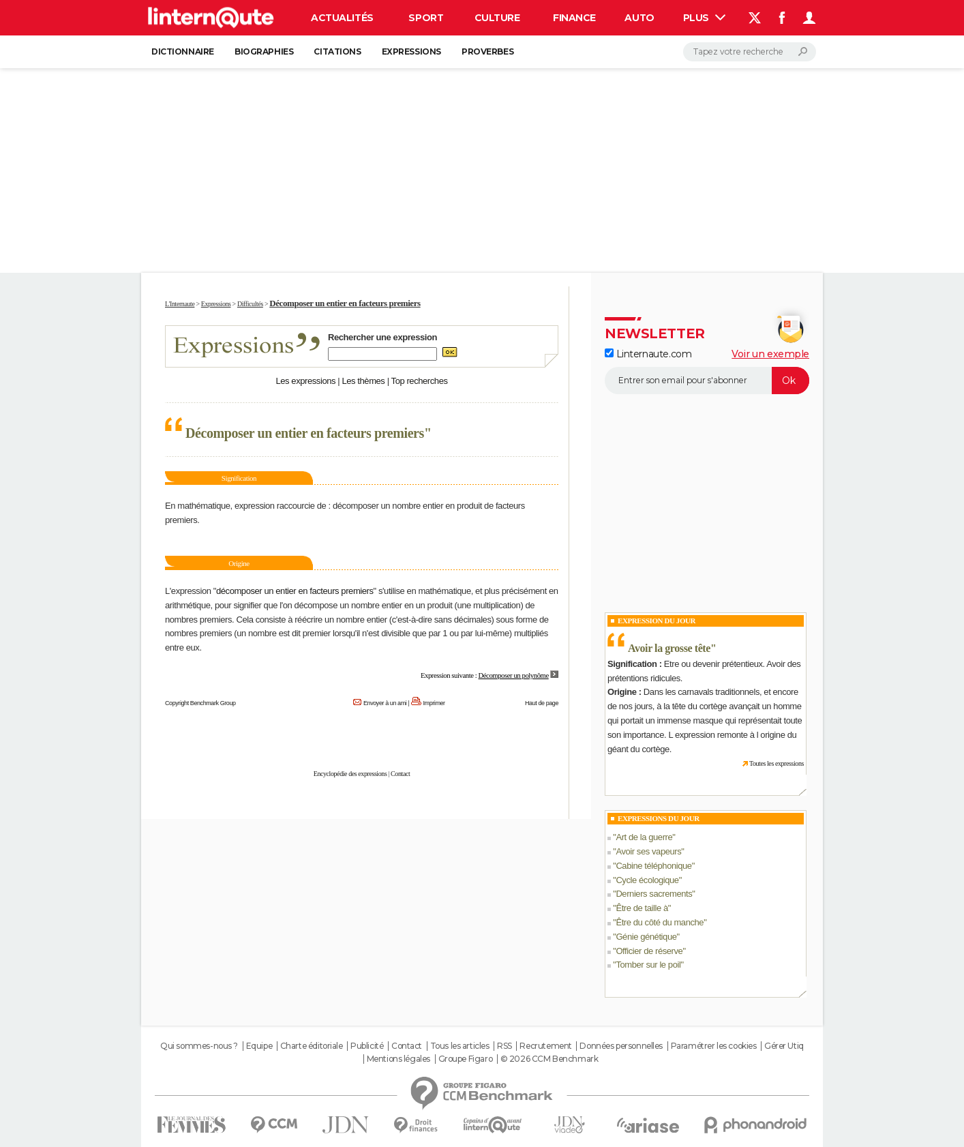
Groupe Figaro (465, 1059)
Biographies (264, 51)
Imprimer (434, 703)
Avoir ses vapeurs (648, 851)
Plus (704, 18)
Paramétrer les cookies (714, 1046)
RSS (504, 1046)
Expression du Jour (656, 620)
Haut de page (541, 703)
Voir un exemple (770, 354)
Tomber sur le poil (648, 964)
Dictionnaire (182, 51)
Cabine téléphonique (653, 866)
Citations (337, 51)
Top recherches (419, 381)
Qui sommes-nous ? (199, 1046)
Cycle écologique (647, 880)
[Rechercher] (749, 51)
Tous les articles (459, 1046)
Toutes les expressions (776, 763)
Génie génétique (646, 937)
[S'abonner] (707, 380)
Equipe (259, 1046)
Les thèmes (363, 381)
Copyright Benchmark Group (200, 703)
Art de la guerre (644, 837)
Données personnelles (621, 1046)
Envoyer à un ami (384, 703)
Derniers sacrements (654, 894)
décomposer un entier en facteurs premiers (295, 591)
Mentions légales (398, 1059)
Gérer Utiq (784, 1046)
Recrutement (545, 1046)
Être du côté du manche (660, 922)
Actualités (342, 18)
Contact (400, 773)
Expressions (411, 51)
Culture (497, 18)
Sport (425, 18)
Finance (574, 18)
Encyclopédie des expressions (350, 773)
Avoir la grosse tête (669, 648)
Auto (639, 18)
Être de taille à (641, 908)
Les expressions (305, 381)
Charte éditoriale (311, 1046)
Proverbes (487, 51)
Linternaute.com (648, 354)
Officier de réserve (649, 951)
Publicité (366, 1046)
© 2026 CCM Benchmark (549, 1059)
